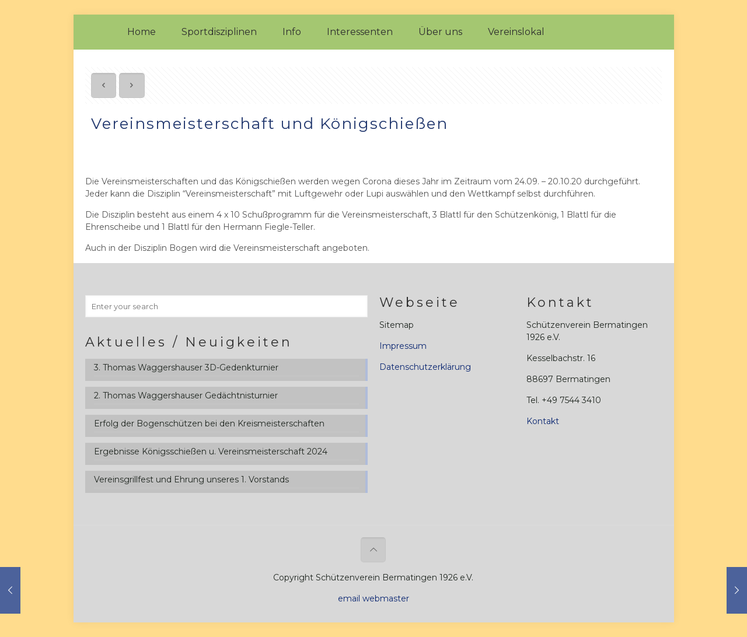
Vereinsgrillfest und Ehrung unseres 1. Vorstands (191, 479)
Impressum (403, 346)
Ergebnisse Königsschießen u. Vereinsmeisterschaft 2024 (210, 451)
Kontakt (542, 421)
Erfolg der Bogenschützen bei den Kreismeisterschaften (209, 423)
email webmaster (373, 598)
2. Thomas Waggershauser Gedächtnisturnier (186, 395)
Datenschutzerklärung (425, 367)
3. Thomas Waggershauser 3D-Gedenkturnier (186, 367)
